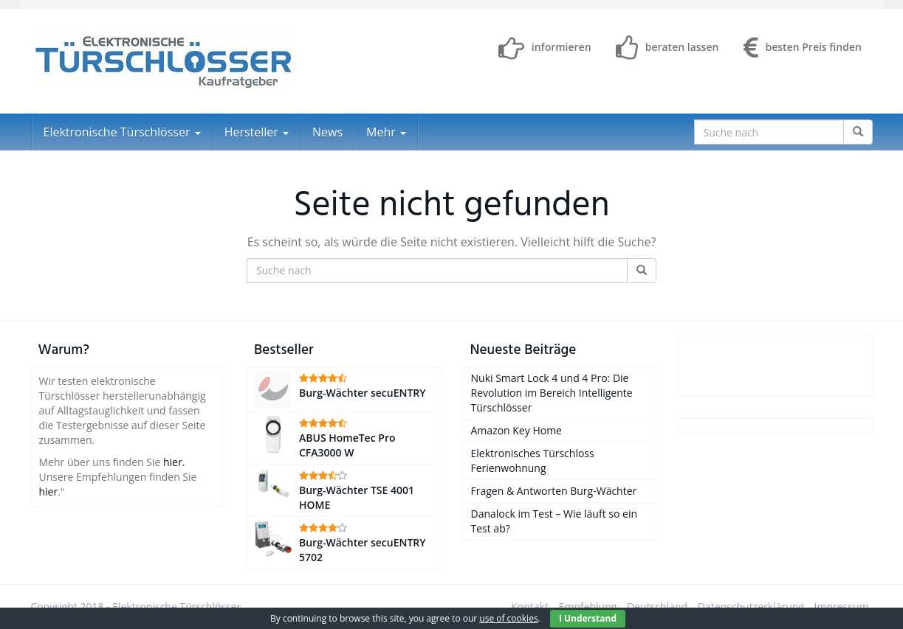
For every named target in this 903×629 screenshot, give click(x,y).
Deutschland (657, 607)
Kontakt (530, 607)
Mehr (386, 132)
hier (48, 491)
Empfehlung (588, 607)
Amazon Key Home (516, 430)
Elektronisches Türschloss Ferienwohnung (532, 460)
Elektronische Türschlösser (122, 132)
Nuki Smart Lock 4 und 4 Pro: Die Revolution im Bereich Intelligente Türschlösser (552, 392)
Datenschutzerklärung (751, 607)
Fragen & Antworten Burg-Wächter (554, 491)
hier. (174, 462)
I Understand (588, 618)
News (327, 132)
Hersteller (256, 132)
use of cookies (508, 618)
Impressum (841, 607)
